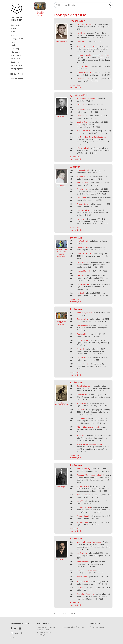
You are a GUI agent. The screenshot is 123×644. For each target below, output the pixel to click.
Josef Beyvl (81, 42)
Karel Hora (81, 33)
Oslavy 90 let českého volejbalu (40, 13)
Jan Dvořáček (82, 357)
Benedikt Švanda (83, 386)
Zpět (65, 613)
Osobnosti (15, 25)
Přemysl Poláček (83, 148)
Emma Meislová (83, 581)
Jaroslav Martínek (83, 271)
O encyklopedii (17, 78)
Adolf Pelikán (82, 403)
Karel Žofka (81, 435)
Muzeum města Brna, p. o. (73, 627)
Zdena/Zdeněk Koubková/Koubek (89, 444)
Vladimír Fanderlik (84, 72)
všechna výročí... (76, 87)
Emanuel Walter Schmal (86, 98)
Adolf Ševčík (81, 334)
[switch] (12, 633)
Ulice (13, 32)
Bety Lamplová (82, 319)
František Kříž (82, 116)
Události (14, 28)
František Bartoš (83, 364)
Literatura (15, 52)
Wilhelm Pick (82, 176)
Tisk (71, 613)
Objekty (14, 35)
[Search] (83, 5)
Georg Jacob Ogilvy (84, 24)
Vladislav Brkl (82, 122)
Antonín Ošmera (83, 204)
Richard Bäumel (83, 262)
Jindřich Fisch (82, 395)
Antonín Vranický (83, 469)
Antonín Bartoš (83, 486)
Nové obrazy (16, 62)
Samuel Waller (82, 247)
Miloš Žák (80, 349)
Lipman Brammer (83, 325)
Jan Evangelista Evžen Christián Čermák (92, 137)
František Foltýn (83, 210)
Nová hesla (15, 58)
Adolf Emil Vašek (83, 562)
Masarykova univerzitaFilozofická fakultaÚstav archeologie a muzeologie (46, 631)
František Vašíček (83, 79)
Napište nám (16, 65)
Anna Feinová (82, 189)
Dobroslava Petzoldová (85, 594)
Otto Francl (81, 276)
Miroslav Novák (83, 340)
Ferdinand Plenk (83, 170)
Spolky (13, 45)
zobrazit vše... (75, 85)
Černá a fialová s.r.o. (97, 627)
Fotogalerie (16, 55)
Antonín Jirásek (83, 522)
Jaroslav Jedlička (83, 284)
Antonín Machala (83, 495)
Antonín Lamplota (84, 507)
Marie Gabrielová (83, 131)
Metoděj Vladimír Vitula (86, 46)
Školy (13, 42)
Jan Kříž (80, 501)
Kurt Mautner (82, 418)
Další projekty (17, 68)
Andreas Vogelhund (84, 313)
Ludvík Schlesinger (84, 253)
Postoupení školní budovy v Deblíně (90, 475)
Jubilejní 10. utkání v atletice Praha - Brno (93, 55)
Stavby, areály (17, 38)
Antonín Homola (83, 516)
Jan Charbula (82, 553)
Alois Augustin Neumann (86, 570)
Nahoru (57, 613)
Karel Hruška (82, 577)
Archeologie (16, 48)
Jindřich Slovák (82, 241)
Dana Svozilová (82, 66)
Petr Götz (80, 105)
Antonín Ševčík (82, 183)
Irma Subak (81, 198)
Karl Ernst (81, 219)
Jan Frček (80, 409)
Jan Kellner (81, 588)
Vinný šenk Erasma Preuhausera (89, 542)
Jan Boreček (81, 109)
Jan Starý (80, 293)
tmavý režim (19, 633)
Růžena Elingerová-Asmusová (88, 427)
